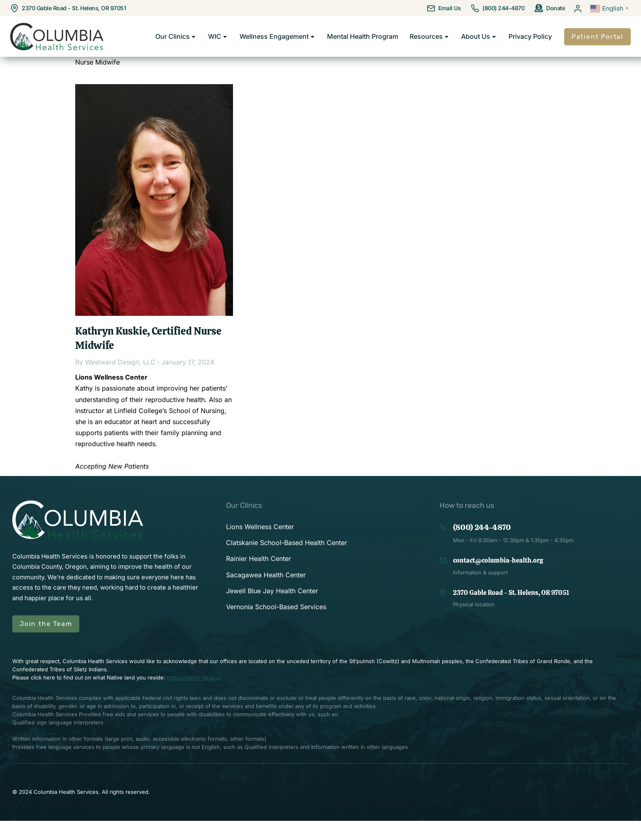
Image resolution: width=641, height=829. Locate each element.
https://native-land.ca (194, 686)
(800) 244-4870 (503, 7)
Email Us (449, 7)
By (115, 370)
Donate (555, 7)
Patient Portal (597, 41)
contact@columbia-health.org (498, 569)
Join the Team (46, 632)
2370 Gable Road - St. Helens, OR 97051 (74, 7)
